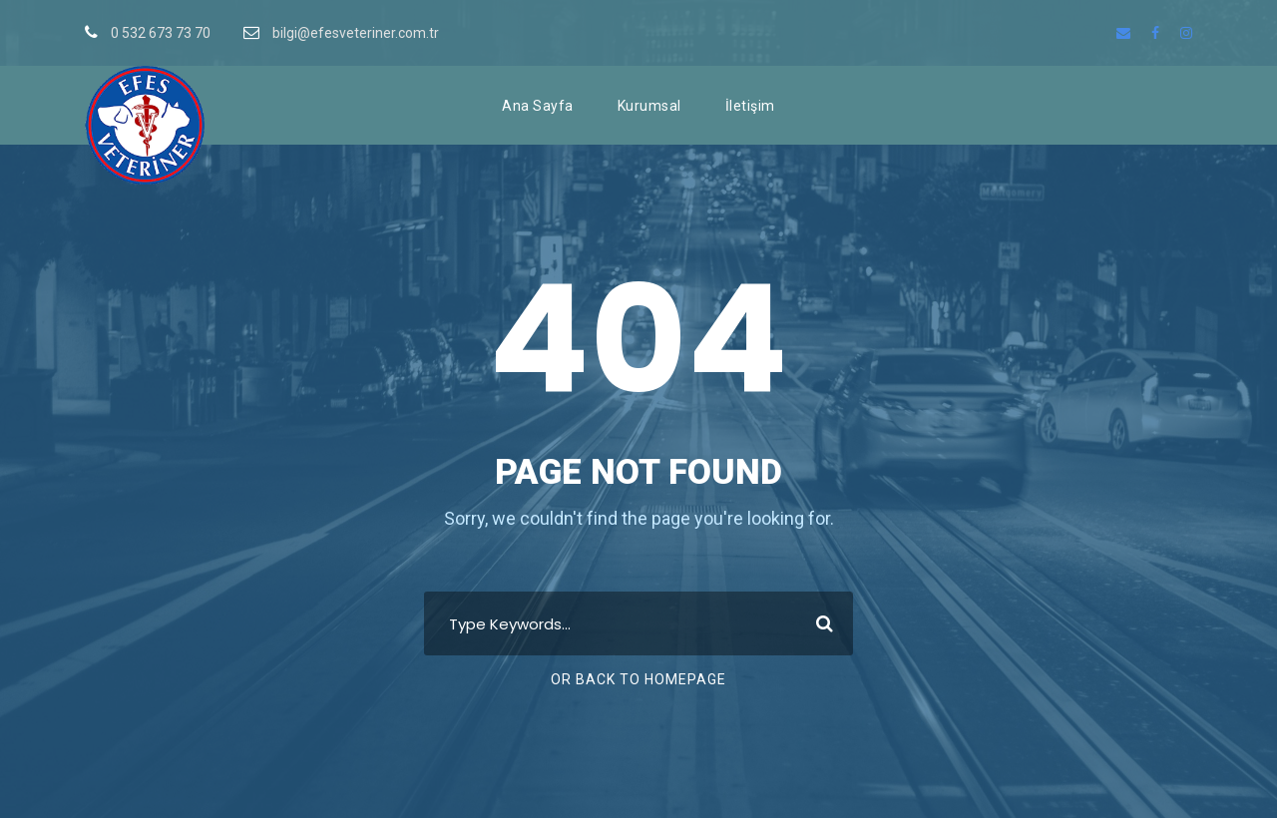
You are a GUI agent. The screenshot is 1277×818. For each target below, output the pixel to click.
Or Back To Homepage (638, 679)
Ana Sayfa (538, 106)
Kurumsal (649, 106)
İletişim (750, 106)
